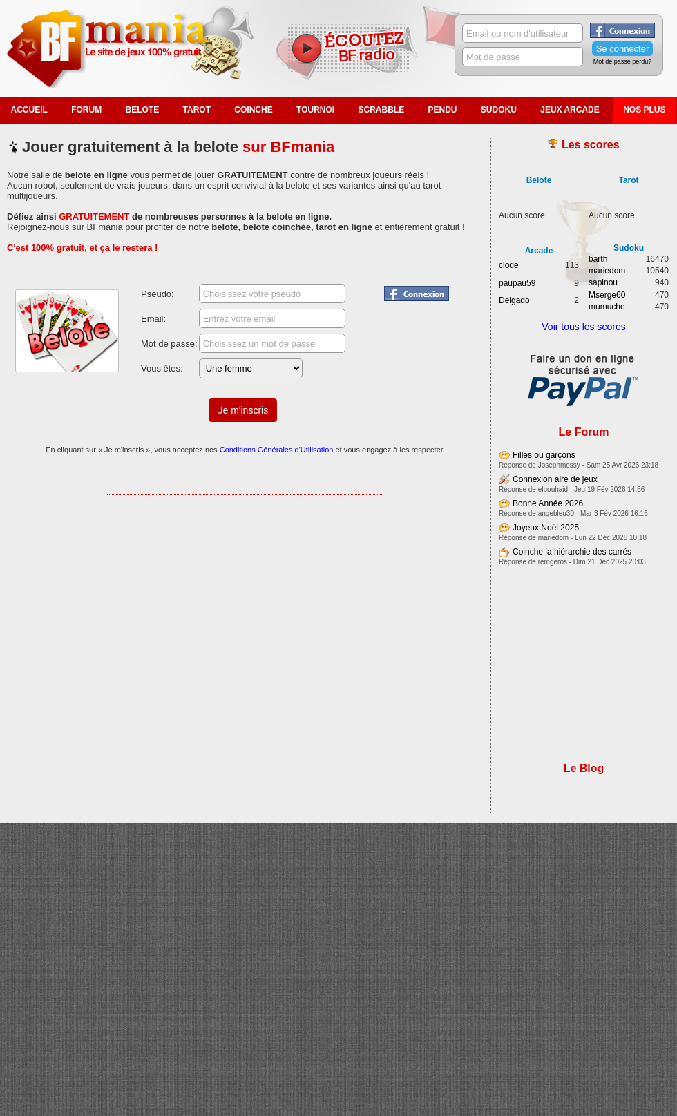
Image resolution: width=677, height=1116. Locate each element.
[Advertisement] (245, 564)
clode (509, 265)
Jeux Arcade (570, 110)
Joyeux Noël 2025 (546, 527)
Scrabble (381, 110)
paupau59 (517, 283)
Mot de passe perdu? (622, 61)
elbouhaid (553, 489)
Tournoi (315, 110)
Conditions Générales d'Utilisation (277, 449)
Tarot (197, 110)
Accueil (29, 110)
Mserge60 (607, 295)
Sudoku (499, 110)
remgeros (552, 562)
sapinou (603, 282)
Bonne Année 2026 (548, 503)
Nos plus (644, 110)
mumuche (607, 306)
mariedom (607, 271)
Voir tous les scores (583, 326)
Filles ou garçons (544, 455)
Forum (86, 110)
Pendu (442, 110)
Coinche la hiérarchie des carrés (572, 552)
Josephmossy (559, 465)
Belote (143, 110)
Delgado (514, 300)
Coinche (253, 110)
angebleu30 (556, 513)
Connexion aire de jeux (555, 479)
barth (598, 259)
